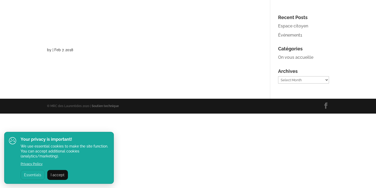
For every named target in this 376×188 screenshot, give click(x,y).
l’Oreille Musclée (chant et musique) (131, 29)
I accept (57, 175)
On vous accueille (295, 57)
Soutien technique (105, 106)
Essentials (32, 175)
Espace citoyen (293, 26)
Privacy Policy (32, 164)
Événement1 (290, 35)
